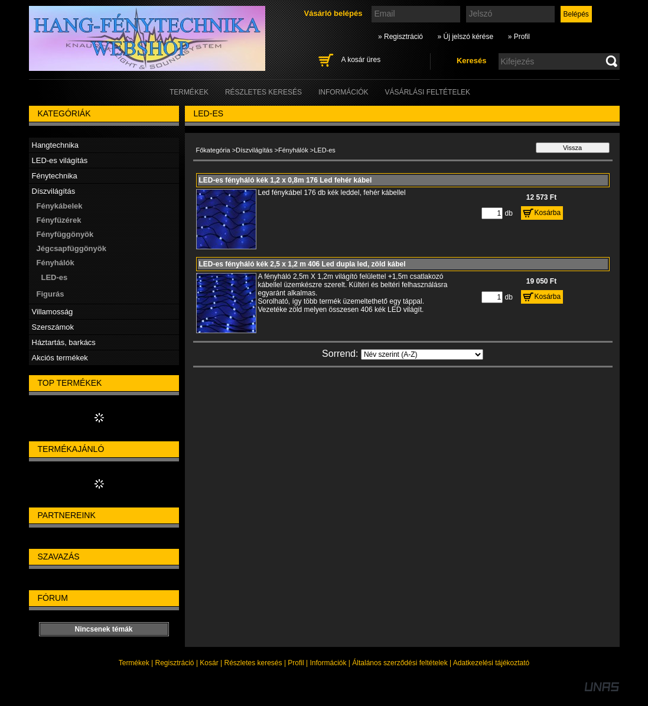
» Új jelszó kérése (465, 36)
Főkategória (213, 150)
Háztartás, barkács (64, 342)
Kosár (209, 663)
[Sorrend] (422, 354)
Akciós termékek (60, 357)
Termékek (134, 663)
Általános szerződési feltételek (399, 663)
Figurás (50, 293)
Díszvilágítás (254, 150)
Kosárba (548, 213)
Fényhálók (293, 150)
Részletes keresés (253, 663)
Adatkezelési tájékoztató (491, 663)
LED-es (54, 277)
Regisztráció (174, 663)
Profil (296, 663)
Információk (328, 663)
